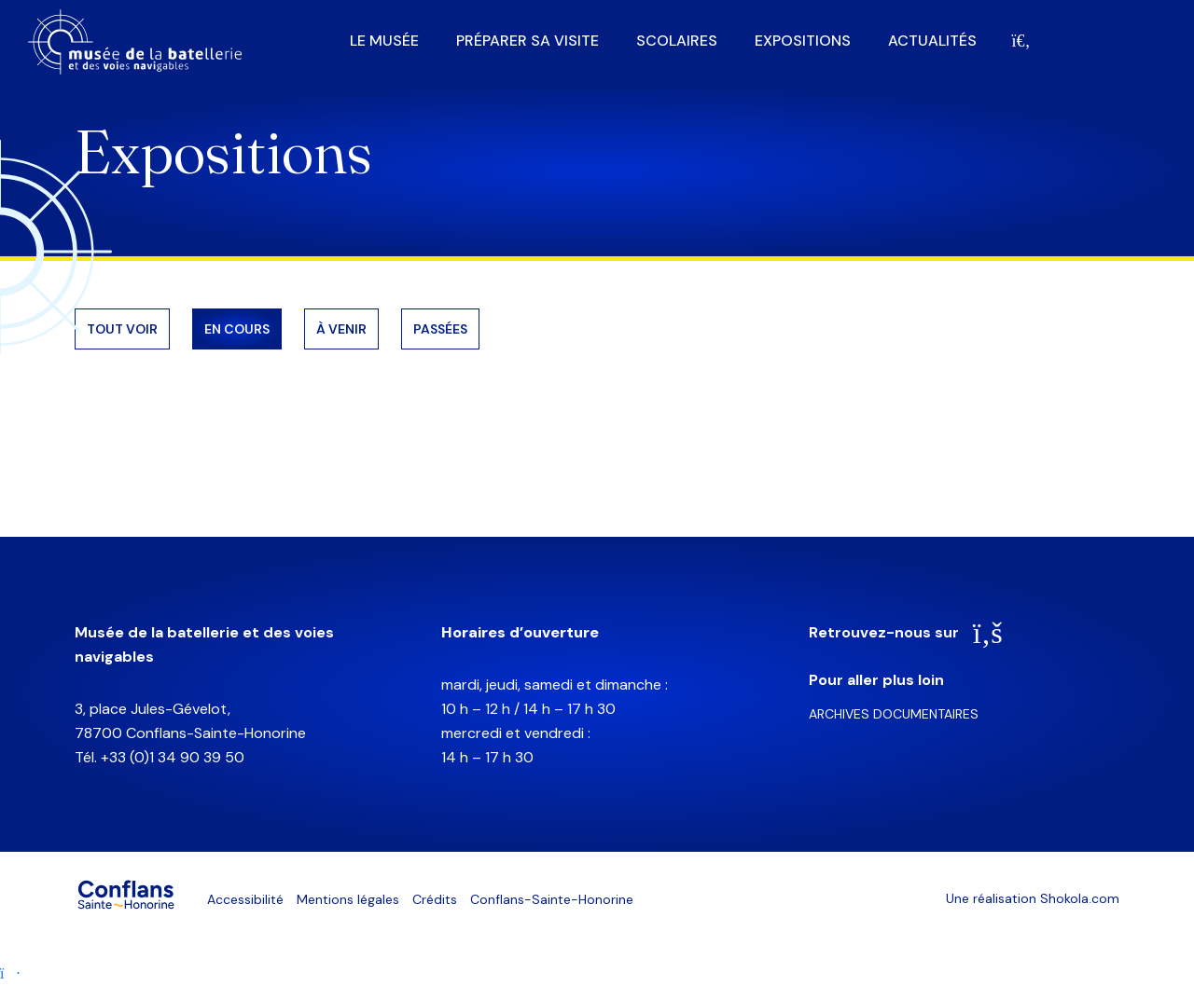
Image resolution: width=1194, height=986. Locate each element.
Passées (440, 329)
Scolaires (676, 41)
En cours (237, 329)
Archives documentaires (894, 713)
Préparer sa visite (527, 41)
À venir (341, 329)
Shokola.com (1079, 898)
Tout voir (122, 329)
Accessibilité (245, 899)
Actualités (932, 41)
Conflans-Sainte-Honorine (551, 899)
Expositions (803, 41)
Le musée (384, 41)
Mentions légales (348, 899)
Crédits (434, 899)
